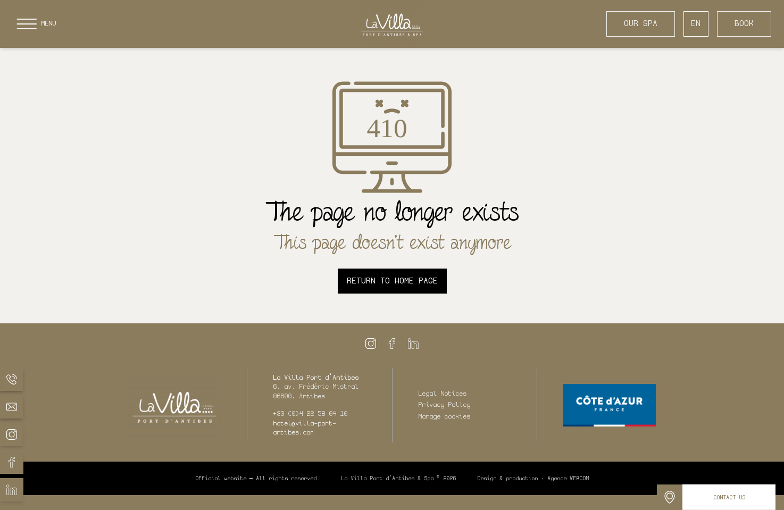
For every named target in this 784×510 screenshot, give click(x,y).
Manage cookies (444, 416)
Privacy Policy (444, 404)
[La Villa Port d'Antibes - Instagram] (11, 434)
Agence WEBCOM (568, 478)
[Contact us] (728, 497)
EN (695, 23)
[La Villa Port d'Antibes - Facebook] (11, 462)
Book (744, 23)
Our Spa (640, 23)
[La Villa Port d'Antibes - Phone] (11, 379)
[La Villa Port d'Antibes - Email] (11, 407)
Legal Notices (442, 393)
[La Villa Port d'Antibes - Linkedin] (11, 489)
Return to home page (392, 281)
